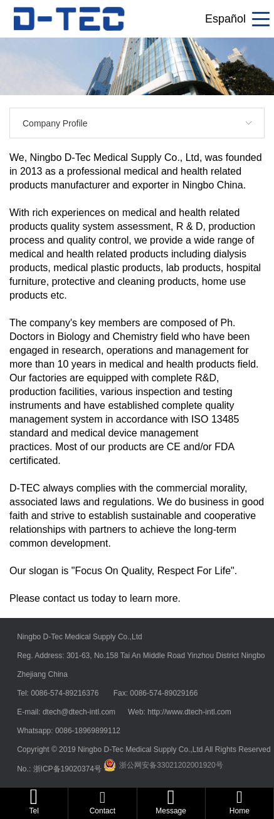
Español (225, 19)
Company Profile (55, 123)
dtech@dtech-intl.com (80, 712)
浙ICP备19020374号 (68, 769)
